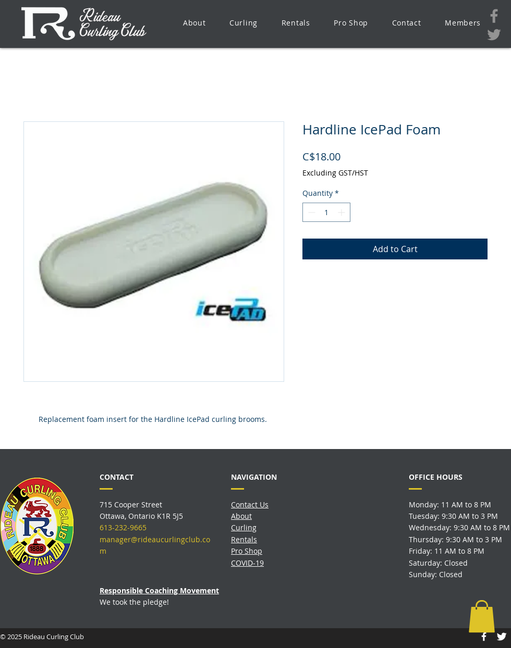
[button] (194, 23)
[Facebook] (494, 16)
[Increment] (342, 212)
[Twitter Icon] (501, 636)
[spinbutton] (326, 212)
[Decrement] (310, 212)
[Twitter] (494, 35)
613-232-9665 (123, 527)
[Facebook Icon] (484, 636)
